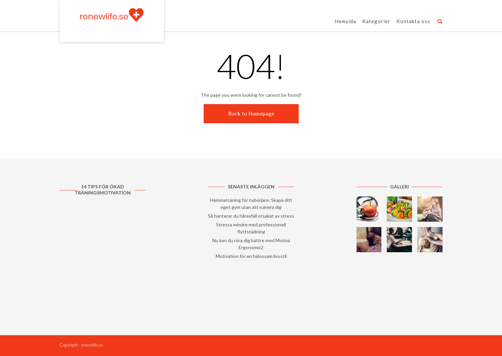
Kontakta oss (413, 21)
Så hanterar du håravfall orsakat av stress (251, 216)
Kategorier (376, 21)
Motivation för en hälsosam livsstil (251, 256)
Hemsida (345, 21)
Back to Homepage (251, 113)
